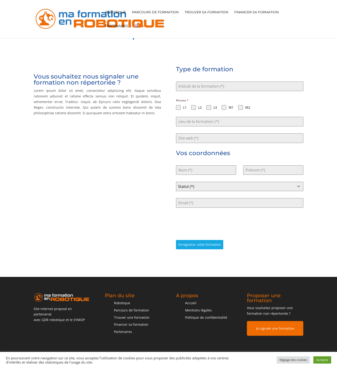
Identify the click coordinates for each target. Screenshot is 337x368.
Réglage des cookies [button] (293, 360)
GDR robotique (53, 320)
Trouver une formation (132, 317)
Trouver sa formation (206, 12)
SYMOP (79, 320)
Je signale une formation (275, 328)
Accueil (190, 303)
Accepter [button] (322, 360)
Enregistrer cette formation (199, 244)
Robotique (115, 12)
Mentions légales (198, 310)
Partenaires (116, 26)
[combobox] (239, 186)
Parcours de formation (155, 12)
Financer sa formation (256, 12)
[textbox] (235, 186)
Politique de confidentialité (206, 317)
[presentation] (211, 224)
